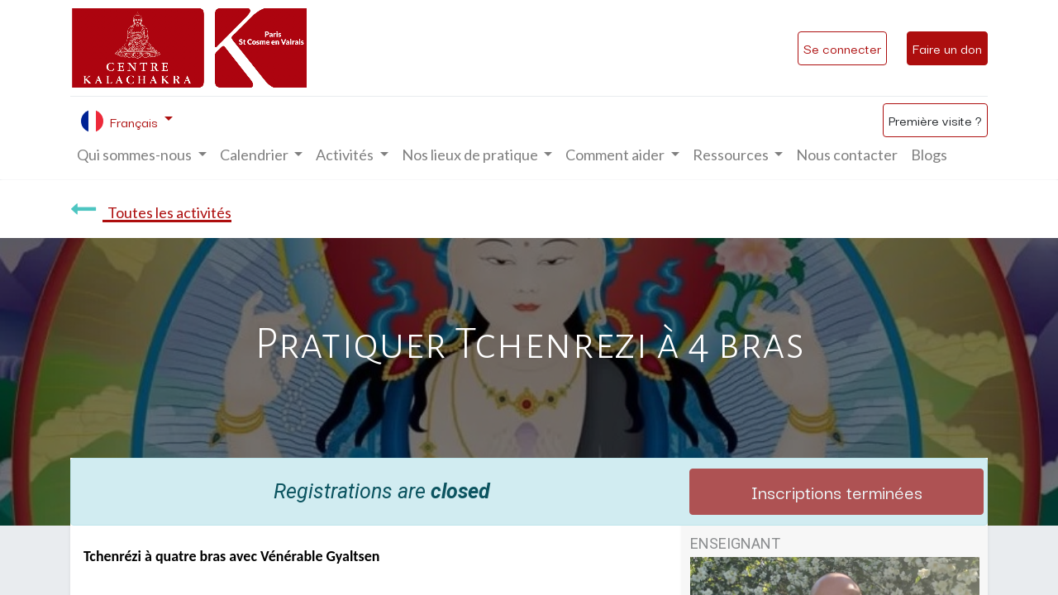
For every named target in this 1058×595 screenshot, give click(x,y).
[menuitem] (846, 155)
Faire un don (947, 48)
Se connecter (842, 48)
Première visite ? (935, 120)
